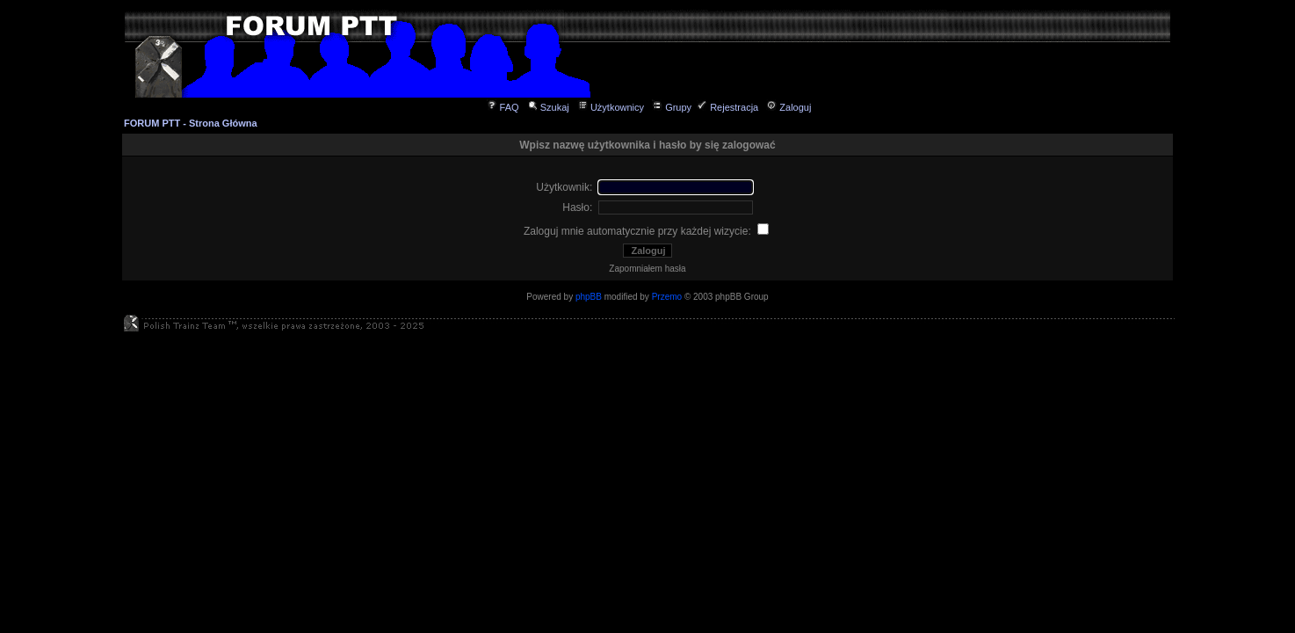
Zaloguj (788, 107)
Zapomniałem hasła (647, 268)
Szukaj (548, 107)
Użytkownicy (610, 107)
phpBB (588, 297)
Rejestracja (727, 107)
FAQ (503, 107)
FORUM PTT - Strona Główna (190, 123)
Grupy (671, 107)
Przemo (667, 297)
